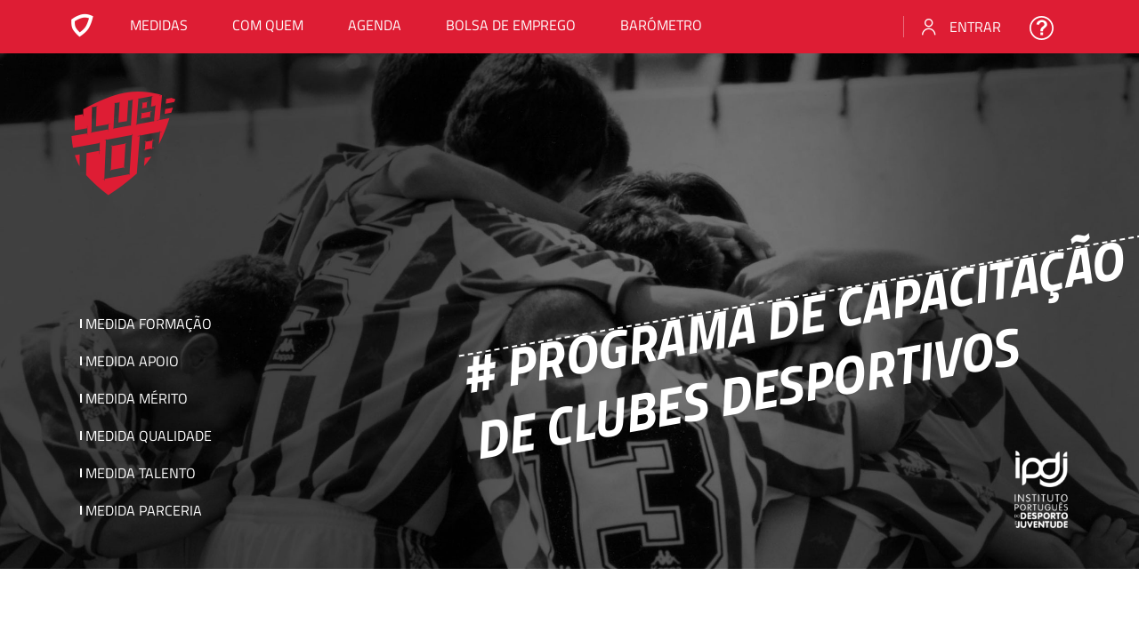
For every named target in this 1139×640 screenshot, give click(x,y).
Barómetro (661, 25)
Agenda (374, 25)
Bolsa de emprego (511, 25)
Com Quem (267, 25)
